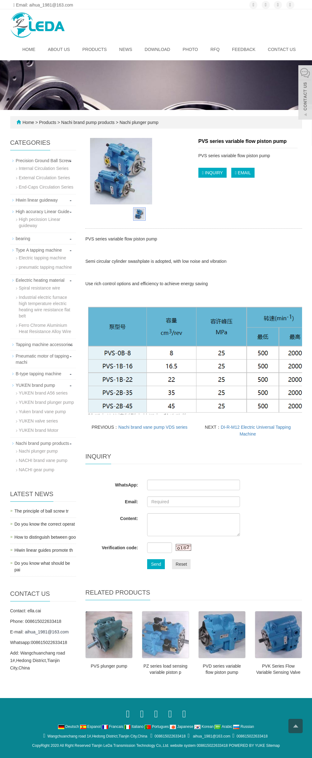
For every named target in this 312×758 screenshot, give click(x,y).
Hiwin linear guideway (37, 200)
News (125, 49)
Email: (131, 501)
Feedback (243, 49)
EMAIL (243, 172)
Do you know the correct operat (45, 524)
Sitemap (273, 745)
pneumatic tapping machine (45, 267)
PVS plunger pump (109, 666)
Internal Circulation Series (44, 168)
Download (157, 49)
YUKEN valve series (38, 420)
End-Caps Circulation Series (46, 187)
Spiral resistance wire (39, 287)
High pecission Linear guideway (40, 222)
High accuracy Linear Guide (43, 211)
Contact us (282, 49)
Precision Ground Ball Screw (43, 160)
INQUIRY (212, 172)
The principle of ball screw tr (42, 511)
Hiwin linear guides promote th (44, 550)
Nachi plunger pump (138, 122)
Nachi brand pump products (88, 122)
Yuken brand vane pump (42, 411)
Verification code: (120, 547)
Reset (181, 564)
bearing (23, 238)
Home (28, 49)
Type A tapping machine (39, 250)
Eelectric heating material (40, 280)
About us (59, 49)
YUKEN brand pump (35, 385)
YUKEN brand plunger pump (46, 402)
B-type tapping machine (38, 373)
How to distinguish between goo (45, 537)
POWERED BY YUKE (247, 745)
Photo (190, 49)
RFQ (215, 49)
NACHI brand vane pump (43, 460)
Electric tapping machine (42, 257)
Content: (129, 518)
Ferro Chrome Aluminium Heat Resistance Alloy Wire (45, 328)
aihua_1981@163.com (47, 631)
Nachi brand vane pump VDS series (153, 427)
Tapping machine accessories (44, 344)
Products (94, 49)
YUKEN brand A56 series (43, 392)
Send (156, 564)
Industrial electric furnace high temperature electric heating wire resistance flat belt (44, 306)
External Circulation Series (44, 177)
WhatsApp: (126, 484)
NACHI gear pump (36, 469)
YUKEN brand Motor (39, 430)
